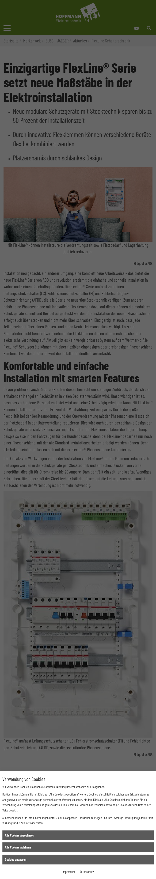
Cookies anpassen (15, 859)
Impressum (68, 872)
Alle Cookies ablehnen (18, 847)
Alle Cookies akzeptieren (19, 835)
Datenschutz (87, 872)
